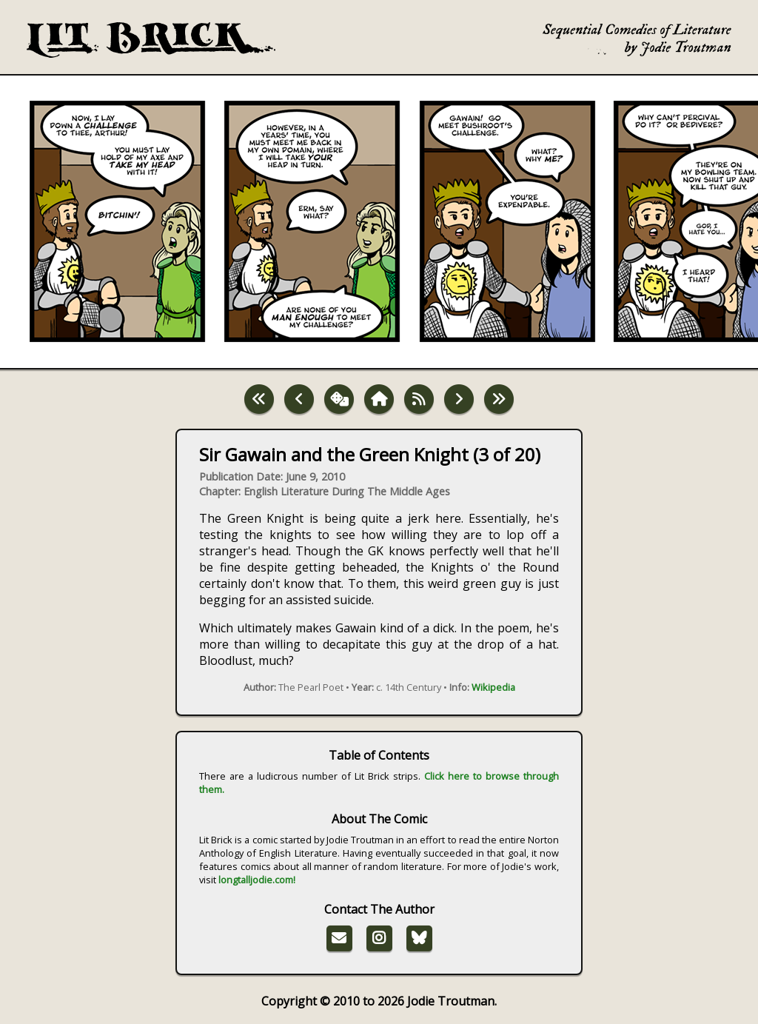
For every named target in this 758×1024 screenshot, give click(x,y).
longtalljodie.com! (256, 879)
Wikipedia (493, 687)
